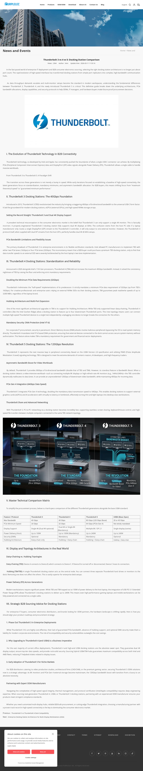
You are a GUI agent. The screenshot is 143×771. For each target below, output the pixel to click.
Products (51, 5)
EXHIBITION (130, 735)
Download (72, 5)
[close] (53, 734)
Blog (102, 5)
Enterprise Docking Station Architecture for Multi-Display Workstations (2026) (36, 717)
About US (82, 5)
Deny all (43, 752)
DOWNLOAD (113, 735)
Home (42, 5)
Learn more (11, 746)
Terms (84, 735)
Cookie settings (30, 757)
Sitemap (97, 735)
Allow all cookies (19, 752)
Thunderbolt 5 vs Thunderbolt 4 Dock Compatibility (30, 713)
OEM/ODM (61, 5)
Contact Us (94, 5)
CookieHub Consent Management (34, 763)
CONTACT (71, 735)
